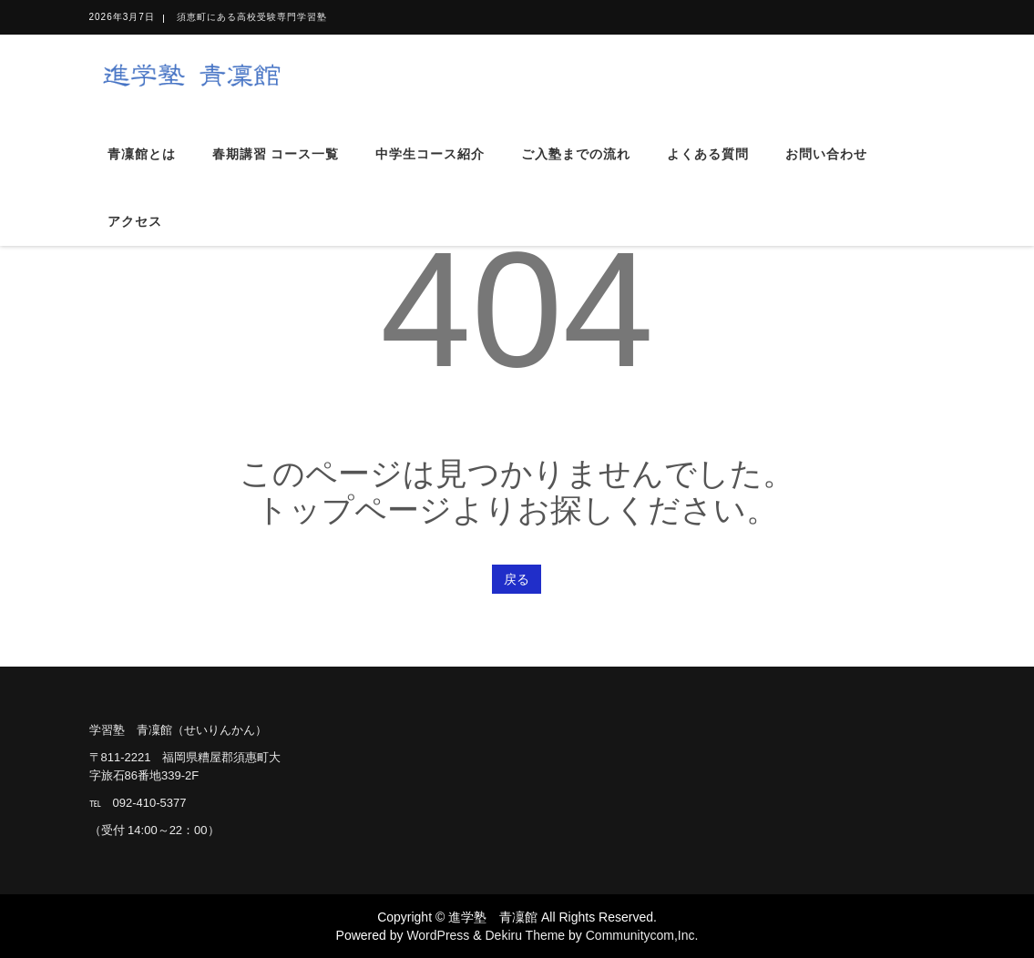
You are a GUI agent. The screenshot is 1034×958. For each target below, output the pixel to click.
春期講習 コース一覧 (276, 154)
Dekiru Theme (525, 935)
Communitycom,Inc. (642, 935)
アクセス (134, 221)
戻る (516, 579)
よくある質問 (708, 154)
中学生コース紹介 (430, 154)
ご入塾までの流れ (575, 154)
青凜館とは (141, 154)
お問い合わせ (826, 154)
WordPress (437, 935)
